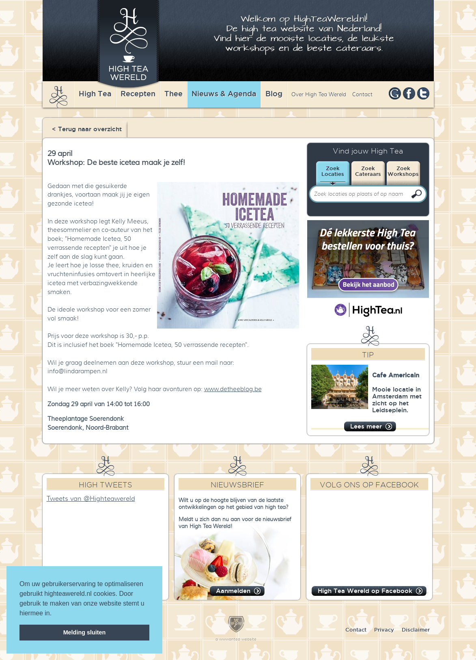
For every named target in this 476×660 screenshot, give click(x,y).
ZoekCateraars (368, 171)
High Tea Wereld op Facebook (365, 590)
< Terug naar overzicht (87, 129)
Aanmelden (233, 590)
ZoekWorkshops (403, 171)
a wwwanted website (235, 639)
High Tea (95, 93)
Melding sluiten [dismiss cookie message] (84, 632)
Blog (273, 93)
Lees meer (366, 426)
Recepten (138, 93)
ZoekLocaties (332, 171)
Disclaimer (416, 629)
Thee (173, 93)
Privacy (384, 629)
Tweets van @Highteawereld (91, 499)
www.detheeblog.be (233, 389)
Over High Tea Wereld (318, 94)
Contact (362, 94)
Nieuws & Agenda (224, 93)
